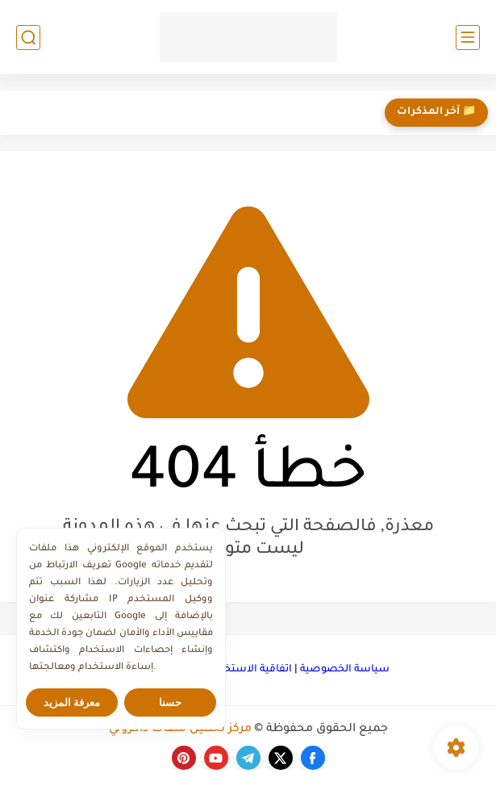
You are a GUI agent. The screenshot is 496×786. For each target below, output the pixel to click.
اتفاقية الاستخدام (250, 669)
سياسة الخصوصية (345, 669)
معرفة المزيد (72, 702)
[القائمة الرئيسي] (468, 37)
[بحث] (28, 37)
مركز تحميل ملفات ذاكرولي (180, 729)
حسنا (170, 702)
